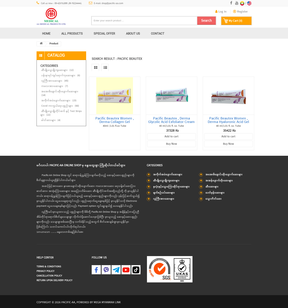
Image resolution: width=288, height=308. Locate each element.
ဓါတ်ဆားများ (50, 120)
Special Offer (104, 33)
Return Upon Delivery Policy (54, 280)
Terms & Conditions (49, 266)
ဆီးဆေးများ (212, 187)
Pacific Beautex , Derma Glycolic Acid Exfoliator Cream (171, 120)
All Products (72, 33)
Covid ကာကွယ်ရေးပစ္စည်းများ (60, 106)
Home (46, 33)
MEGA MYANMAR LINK (107, 302)
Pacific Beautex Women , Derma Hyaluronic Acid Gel (228, 120)
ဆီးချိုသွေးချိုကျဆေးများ (57, 70)
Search (206, 21)
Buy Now (171, 144)
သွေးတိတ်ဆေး (214, 199)
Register (240, 12)
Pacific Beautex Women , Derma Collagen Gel (114, 120)
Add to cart (171, 136)
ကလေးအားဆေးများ (54, 86)
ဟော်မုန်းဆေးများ (215, 193)
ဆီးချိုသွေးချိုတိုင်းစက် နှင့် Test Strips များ (61, 113)
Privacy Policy (45, 271)
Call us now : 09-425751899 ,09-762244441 (59, 3)
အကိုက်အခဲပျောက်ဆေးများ (58, 100)
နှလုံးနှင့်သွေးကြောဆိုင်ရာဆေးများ (171, 187)
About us (133, 33)
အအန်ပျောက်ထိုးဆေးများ (219, 181)
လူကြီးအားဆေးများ (54, 81)
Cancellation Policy (49, 275)
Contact (157, 33)
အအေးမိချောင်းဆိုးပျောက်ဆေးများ (59, 93)
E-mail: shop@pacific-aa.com (106, 3)
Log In (220, 12)
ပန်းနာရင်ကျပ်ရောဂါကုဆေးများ (60, 75)
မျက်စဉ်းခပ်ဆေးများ (164, 193)
